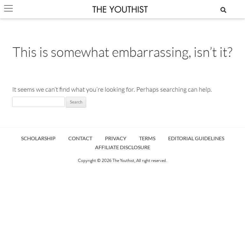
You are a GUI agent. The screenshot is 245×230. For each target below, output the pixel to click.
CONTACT (80, 138)
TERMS (147, 138)
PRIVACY (115, 138)
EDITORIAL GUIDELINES (196, 138)
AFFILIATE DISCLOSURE (122, 147)
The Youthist (123, 161)
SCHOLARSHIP (38, 138)
